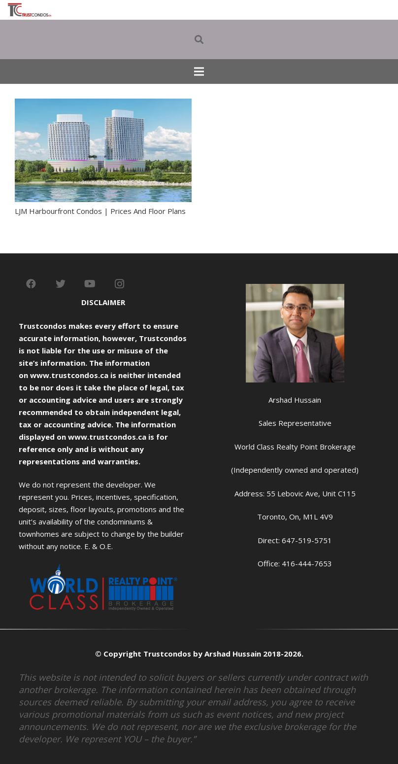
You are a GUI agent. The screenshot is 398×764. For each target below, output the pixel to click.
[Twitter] (60, 284)
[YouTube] (90, 284)
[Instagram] (119, 284)
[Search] (199, 39)
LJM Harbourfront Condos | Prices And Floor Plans (100, 211)
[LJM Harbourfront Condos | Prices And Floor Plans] (103, 104)
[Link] (29, 9)
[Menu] (199, 71)
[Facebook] (31, 284)
